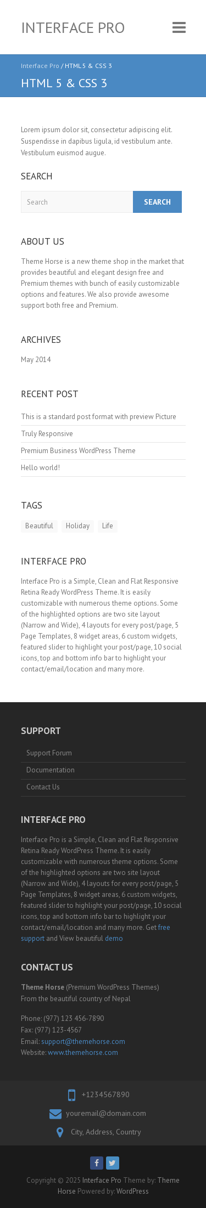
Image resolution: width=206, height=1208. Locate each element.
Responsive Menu (179, 27)
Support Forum (49, 753)
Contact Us (43, 787)
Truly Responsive (47, 433)
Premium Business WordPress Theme (78, 450)
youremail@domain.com (106, 1113)
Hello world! (40, 467)
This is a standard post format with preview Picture (98, 416)
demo (114, 938)
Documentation (50, 770)
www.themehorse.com (83, 1052)
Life (107, 525)
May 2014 (36, 359)
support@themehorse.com (83, 1041)
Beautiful (39, 525)
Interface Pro (73, 27)
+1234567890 (106, 1094)
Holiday (78, 525)
